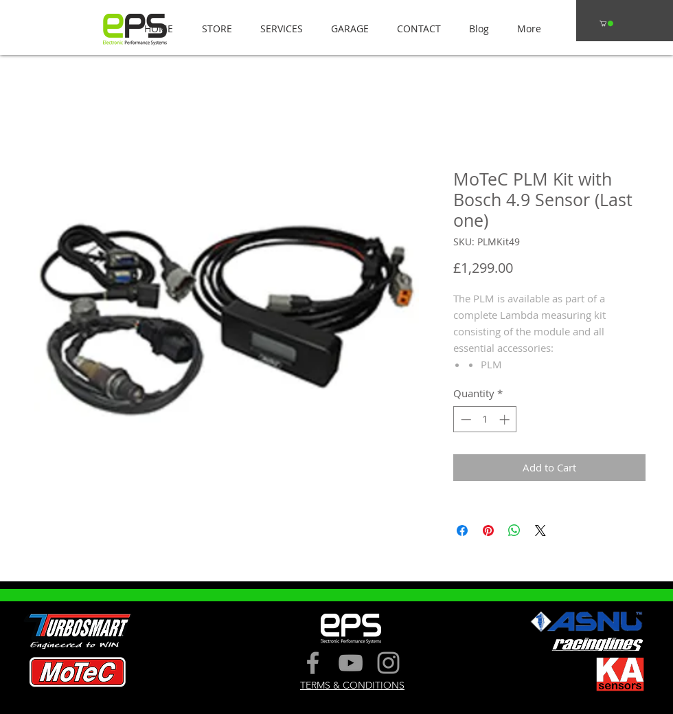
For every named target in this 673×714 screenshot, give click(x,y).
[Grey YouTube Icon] (350, 663)
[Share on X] (540, 530)
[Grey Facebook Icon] (313, 663)
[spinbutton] (485, 419)
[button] (212, 28)
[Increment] (506, 419)
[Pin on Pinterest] (488, 530)
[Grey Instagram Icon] (388, 663)
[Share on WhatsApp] (514, 530)
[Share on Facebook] (462, 530)
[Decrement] (464, 419)
